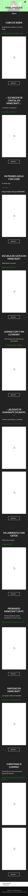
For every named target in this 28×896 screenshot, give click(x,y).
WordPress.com (21, 892)
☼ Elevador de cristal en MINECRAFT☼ (14, 100)
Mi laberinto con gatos (14, 534)
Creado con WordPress (14, 890)
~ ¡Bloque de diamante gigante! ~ (14, 412)
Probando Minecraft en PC (14, 610)
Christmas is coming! (14, 765)
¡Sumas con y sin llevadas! (14, 333)
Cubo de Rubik (14, 22)
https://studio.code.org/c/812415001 (13, 191)
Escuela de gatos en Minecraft (14, 257)
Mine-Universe (14, 7)
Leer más (15, 83)
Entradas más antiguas (6, 884)
